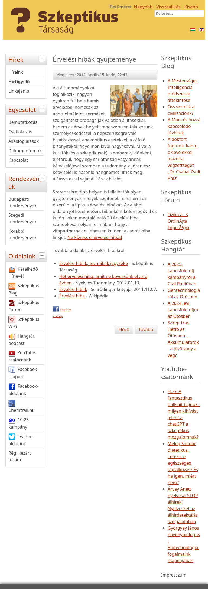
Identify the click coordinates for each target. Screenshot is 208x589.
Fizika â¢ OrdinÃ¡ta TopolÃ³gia (178, 221)
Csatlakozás (20, 132)
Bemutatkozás (22, 122)
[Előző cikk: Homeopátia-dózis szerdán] (124, 329)
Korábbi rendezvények (22, 234)
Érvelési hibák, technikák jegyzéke (93, 263)
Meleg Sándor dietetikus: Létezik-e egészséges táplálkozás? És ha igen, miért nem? (183, 463)
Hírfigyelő (19, 82)
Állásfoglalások (23, 141)
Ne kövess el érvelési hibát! (94, 237)
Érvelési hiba (72, 296)
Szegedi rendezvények (22, 218)
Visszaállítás (168, 7)
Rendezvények (27, 182)
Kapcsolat (18, 160)
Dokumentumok (25, 151)
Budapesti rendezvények (22, 202)
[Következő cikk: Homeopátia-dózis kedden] (146, 329)
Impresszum (173, 575)
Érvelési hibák (73, 289)
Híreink (15, 72)
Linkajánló (18, 91)
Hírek (27, 59)
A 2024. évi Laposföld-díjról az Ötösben (183, 309)
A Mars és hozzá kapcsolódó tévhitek (184, 126)
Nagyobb (143, 7)
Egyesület (27, 109)
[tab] (43, 59)
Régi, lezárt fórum (19, 456)
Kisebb (191, 7)
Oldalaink (27, 255)
